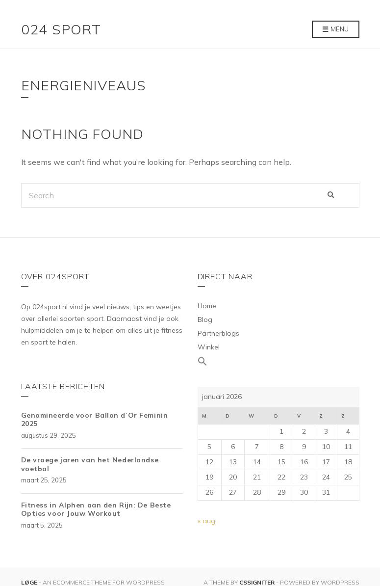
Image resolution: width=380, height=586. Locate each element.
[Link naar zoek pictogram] (278, 361)
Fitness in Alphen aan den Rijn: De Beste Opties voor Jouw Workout (96, 509)
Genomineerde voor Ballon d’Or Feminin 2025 (94, 419)
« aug (206, 520)
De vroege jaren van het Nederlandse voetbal (90, 464)
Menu (336, 29)
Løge (30, 582)
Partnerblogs (218, 333)
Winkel (209, 347)
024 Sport (61, 29)
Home (207, 305)
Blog (205, 319)
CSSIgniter (257, 582)
